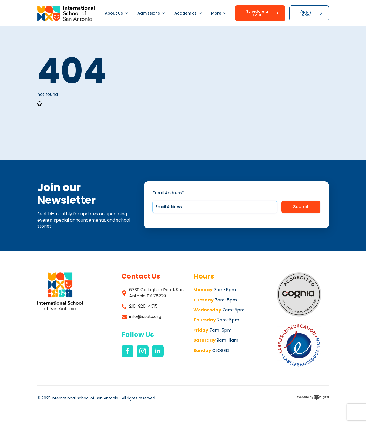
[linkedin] (158, 351)
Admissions (148, 13)
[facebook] (127, 351)
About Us (114, 13)
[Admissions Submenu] (165, 13)
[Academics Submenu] (201, 13)
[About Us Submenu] (128, 13)
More (216, 13)
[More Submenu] (226, 13)
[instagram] (143, 351)
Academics (185, 13)
